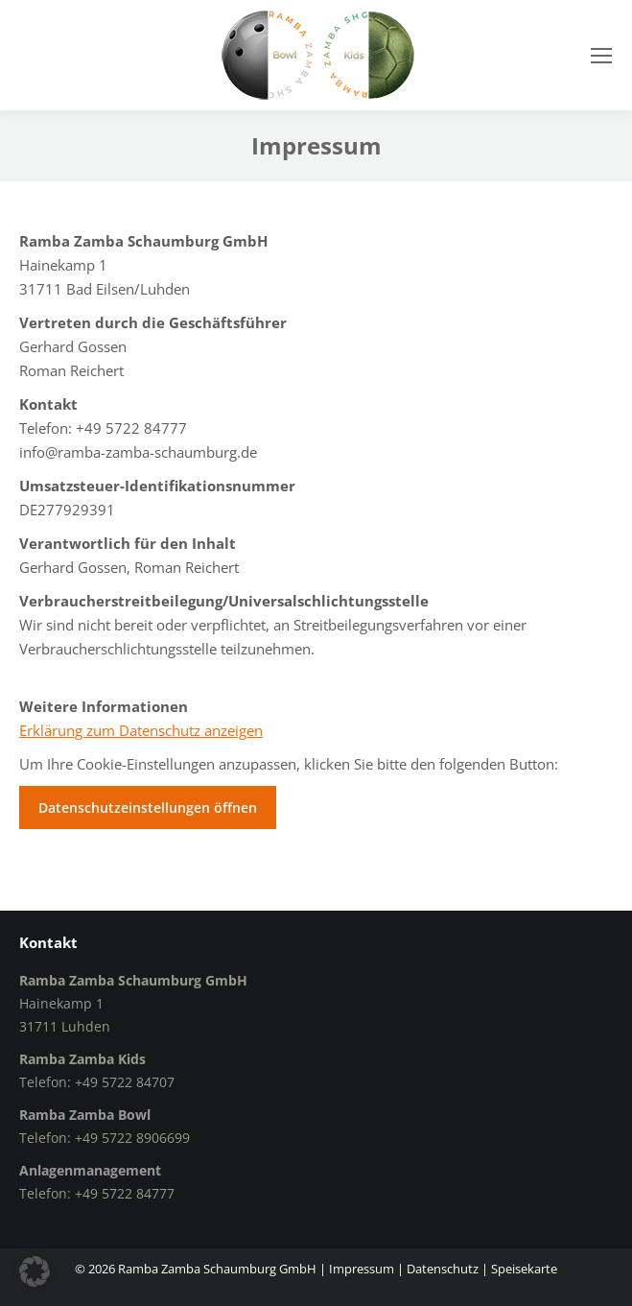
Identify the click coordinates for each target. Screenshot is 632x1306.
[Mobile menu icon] (601, 55)
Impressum (361, 1268)
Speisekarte (524, 1268)
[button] (34, 1271)
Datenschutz (443, 1268)
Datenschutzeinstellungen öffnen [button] (147, 807)
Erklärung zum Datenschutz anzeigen (141, 730)
